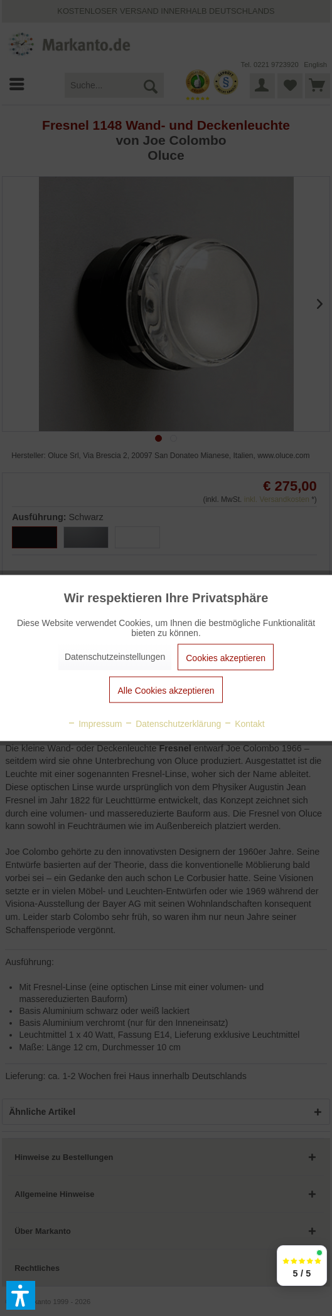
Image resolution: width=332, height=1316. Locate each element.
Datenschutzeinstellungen (115, 657)
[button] (20, 1295)
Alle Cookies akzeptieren (165, 691)
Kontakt (243, 724)
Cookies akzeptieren (225, 658)
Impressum (94, 724)
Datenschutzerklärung (172, 724)
